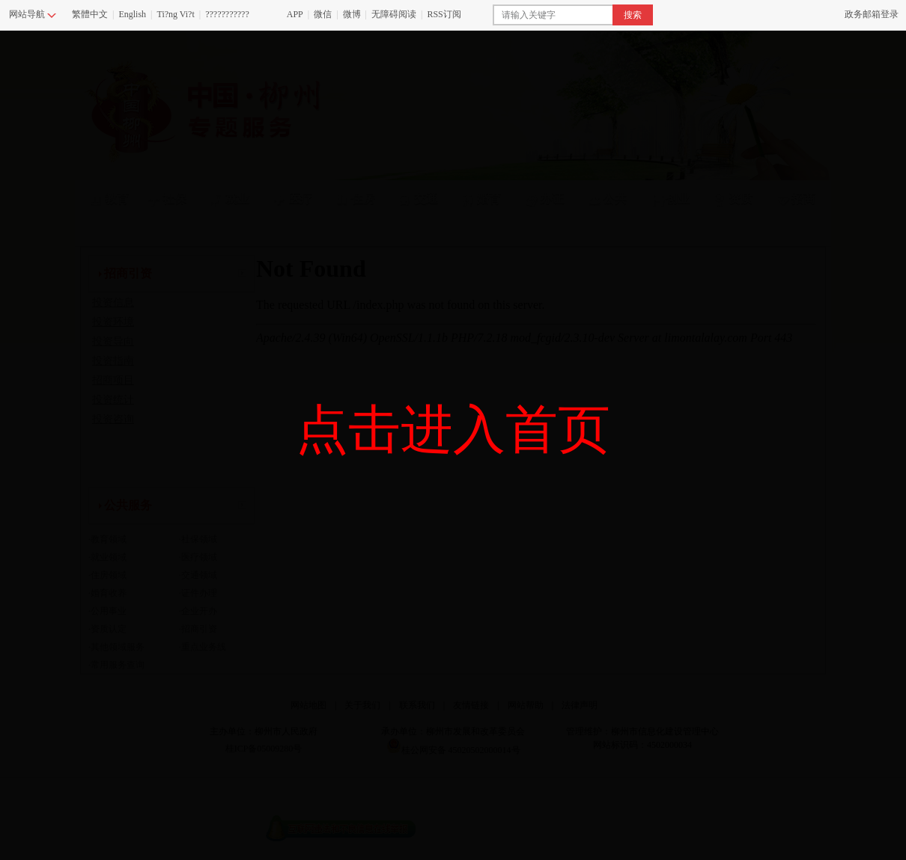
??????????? (227, 14)
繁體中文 (90, 14)
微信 (323, 14)
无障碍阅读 (393, 14)
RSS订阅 (443, 14)
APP (295, 14)
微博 (352, 14)
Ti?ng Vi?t (175, 14)
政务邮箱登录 (872, 14)
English (132, 14)
